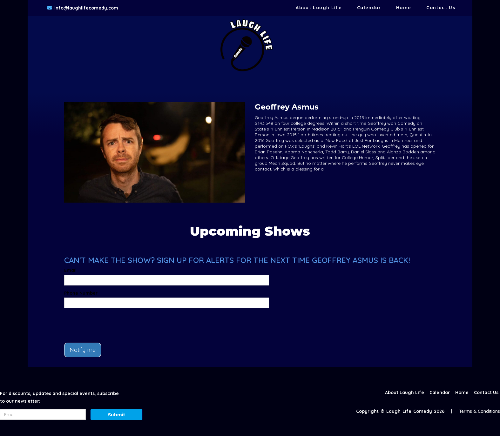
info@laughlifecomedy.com (86, 8)
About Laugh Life (319, 7)
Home (403, 7)
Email (70, 270)
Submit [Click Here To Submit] (116, 415)
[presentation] (112, 325)
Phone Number (81, 293)
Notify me (83, 349)
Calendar (369, 7)
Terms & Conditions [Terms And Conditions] (479, 411)
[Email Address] (43, 414)
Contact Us (440, 7)
